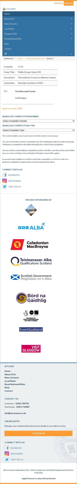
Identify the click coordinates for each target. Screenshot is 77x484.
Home (7, 14)
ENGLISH (69, 3)
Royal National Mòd (12, 39)
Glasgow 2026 (10, 34)
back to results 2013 (12, 108)
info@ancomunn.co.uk (15, 413)
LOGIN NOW (38, 433)
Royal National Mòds (15, 384)
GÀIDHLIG (58, 3)
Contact (7, 49)
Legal (24, 478)
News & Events (10, 24)
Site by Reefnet (49, 478)
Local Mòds (9, 29)
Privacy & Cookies (34, 478)
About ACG (9, 19)
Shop (6, 44)
